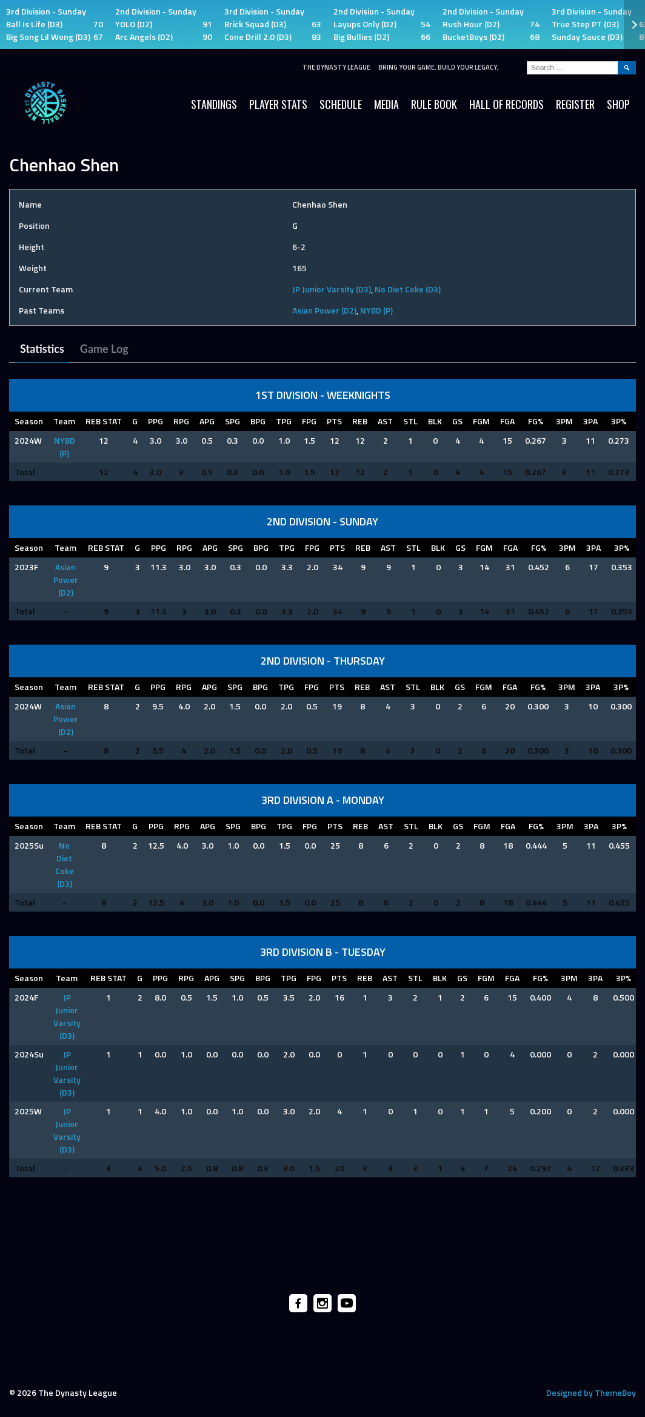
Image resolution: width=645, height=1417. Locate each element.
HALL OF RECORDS (506, 104)
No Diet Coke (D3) (408, 289)
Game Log (104, 348)
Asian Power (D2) (324, 310)
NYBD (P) (376, 310)
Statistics (42, 348)
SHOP (618, 104)
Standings (214, 104)
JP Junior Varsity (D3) (331, 289)
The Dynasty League (336, 67)
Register (575, 104)
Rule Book (434, 104)
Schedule (340, 104)
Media (386, 104)
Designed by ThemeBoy (591, 1392)
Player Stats (278, 104)
